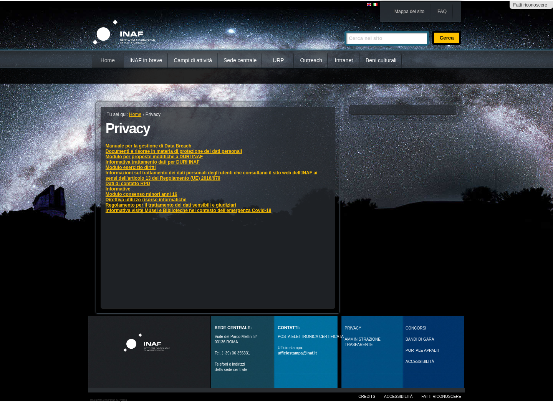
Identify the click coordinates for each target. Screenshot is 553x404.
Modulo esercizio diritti (131, 167)
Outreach (311, 60)
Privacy (353, 328)
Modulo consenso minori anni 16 (141, 194)
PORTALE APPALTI (422, 350)
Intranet (344, 60)
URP (278, 60)
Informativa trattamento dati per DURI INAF (153, 162)
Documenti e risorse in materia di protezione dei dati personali (174, 151)
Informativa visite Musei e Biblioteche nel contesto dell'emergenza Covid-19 (189, 210)
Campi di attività (193, 60)
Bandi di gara (420, 339)
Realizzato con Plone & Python (108, 400)
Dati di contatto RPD (128, 183)
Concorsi (416, 328)
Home (108, 60)
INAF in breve (145, 60)
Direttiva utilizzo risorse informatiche (146, 199)
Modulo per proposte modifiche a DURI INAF (154, 156)
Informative (118, 189)
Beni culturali (381, 60)
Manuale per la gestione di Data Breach (148, 146)
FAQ (442, 11)
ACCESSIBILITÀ (420, 361)
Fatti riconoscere (530, 5)
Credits (366, 396)
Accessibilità (398, 396)
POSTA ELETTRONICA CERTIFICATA (311, 336)
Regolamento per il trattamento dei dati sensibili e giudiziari (171, 205)
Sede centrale (240, 60)
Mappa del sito (409, 11)
